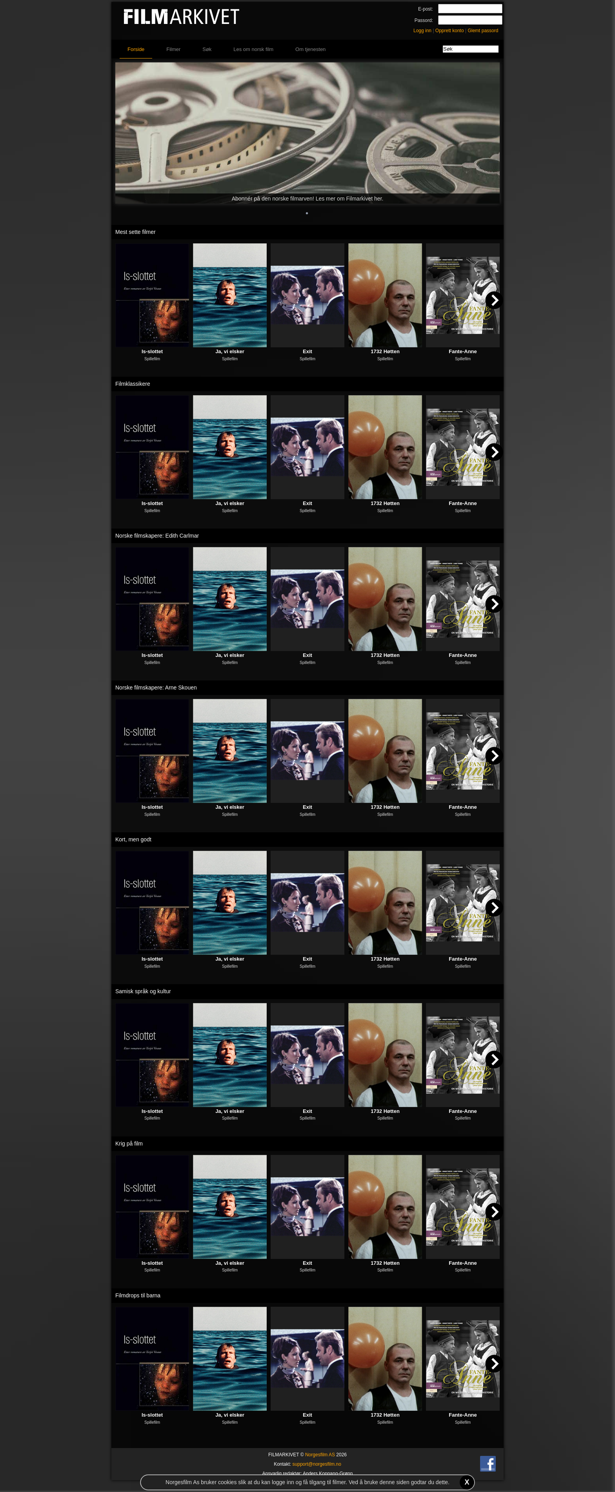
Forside (135, 49)
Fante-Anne (463, 351)
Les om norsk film (253, 49)
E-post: (425, 9)
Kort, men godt (133, 839)
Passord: (424, 20)
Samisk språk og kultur (143, 991)
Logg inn (422, 30)
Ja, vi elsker (229, 351)
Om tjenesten (310, 49)
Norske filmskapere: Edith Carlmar (157, 536)
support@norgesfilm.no (317, 1464)
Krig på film (129, 1143)
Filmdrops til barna (137, 1295)
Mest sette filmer (135, 232)
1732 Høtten (385, 351)
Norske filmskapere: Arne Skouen (156, 687)
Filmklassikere (132, 384)
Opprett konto (449, 30)
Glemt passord (483, 30)
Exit (307, 351)
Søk (206, 49)
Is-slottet (152, 351)
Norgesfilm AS (320, 1454)
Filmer (173, 49)
